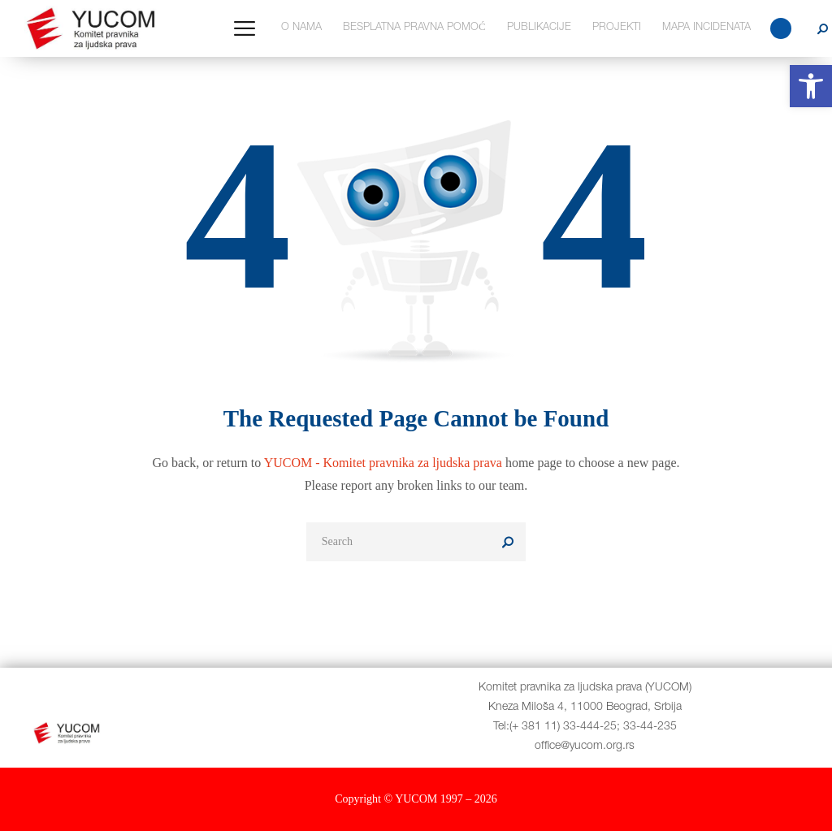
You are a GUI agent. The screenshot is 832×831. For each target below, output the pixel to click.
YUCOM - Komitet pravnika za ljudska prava (383, 463)
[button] (811, 86)
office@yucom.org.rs (585, 746)
